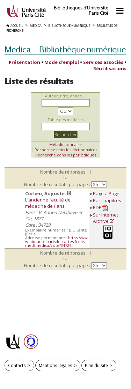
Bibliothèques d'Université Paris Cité (81, 10)
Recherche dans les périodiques (65, 154)
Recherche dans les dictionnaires (66, 149)
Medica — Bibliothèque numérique (65, 49)
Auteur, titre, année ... (65, 95)
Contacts (17, 365)
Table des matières (65, 119)
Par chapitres (107, 200)
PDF (100, 207)
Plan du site (96, 365)
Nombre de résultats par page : (57, 184)
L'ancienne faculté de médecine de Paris (48, 203)
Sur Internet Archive (105, 218)
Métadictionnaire (65, 144)
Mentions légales (55, 365)
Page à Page (106, 193)
